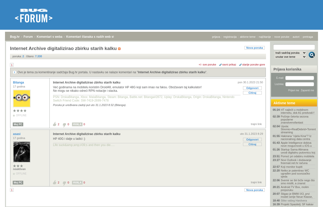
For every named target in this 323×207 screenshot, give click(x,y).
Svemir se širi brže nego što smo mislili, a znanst (298, 182)
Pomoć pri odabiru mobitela (297, 156)
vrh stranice (309, 199)
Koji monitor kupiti (291, 166)
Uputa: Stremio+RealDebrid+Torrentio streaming (298, 129)
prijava (216, 36)
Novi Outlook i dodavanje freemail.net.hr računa (296, 161)
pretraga (308, 36)
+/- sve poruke (207, 64)
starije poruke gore (253, 64)
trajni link (256, 124)
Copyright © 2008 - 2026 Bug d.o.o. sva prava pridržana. (161, 205)
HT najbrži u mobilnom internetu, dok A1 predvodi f (297, 111)
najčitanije (265, 36)
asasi (17, 134)
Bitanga (19, 82)
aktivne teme (248, 36)
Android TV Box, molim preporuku (295, 189)
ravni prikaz (229, 64)
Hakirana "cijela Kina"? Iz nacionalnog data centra (296, 137)
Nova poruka (254, 47)
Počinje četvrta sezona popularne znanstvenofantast (294, 119)
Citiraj (252, 92)
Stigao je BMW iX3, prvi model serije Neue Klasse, (297, 195)
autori (296, 36)
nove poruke (282, 36)
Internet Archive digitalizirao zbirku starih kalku (172, 72)
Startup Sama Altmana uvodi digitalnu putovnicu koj (298, 151)
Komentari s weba (49, 36)
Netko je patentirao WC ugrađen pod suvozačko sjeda (295, 173)
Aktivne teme (284, 103)
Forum (28, 36)
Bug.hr (15, 36)
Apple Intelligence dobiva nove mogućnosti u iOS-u (296, 144)
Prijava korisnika (287, 69)
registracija (230, 36)
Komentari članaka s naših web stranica (94, 36)
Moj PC (18, 124)
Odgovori (252, 88)
